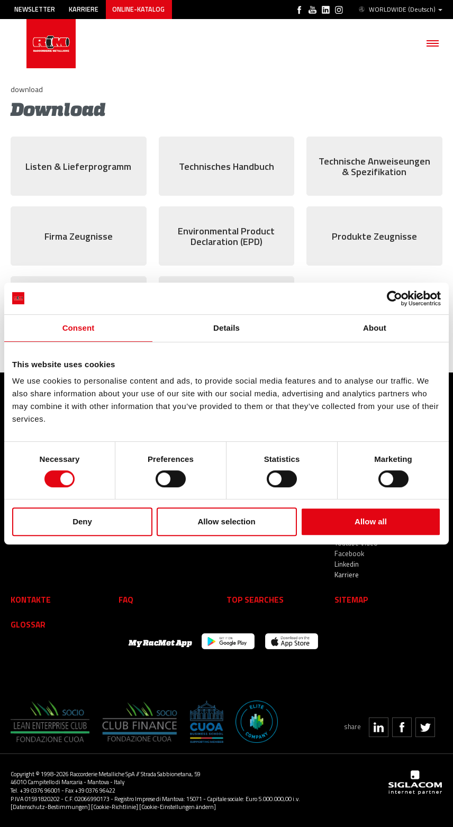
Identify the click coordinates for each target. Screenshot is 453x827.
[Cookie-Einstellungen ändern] (177, 806)
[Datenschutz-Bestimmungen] (50, 806)
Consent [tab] (78, 327)
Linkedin (346, 564)
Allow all (371, 521)
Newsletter (34, 9)
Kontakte (31, 600)
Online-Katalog (138, 9)
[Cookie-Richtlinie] (114, 806)
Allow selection (226, 521)
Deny (82, 521)
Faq (126, 600)
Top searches (255, 600)
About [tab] (374, 327)
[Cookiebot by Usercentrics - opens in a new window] (394, 298)
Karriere (83, 9)
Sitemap (351, 600)
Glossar (28, 625)
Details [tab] (226, 327)
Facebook (349, 553)
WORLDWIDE (399, 9)
